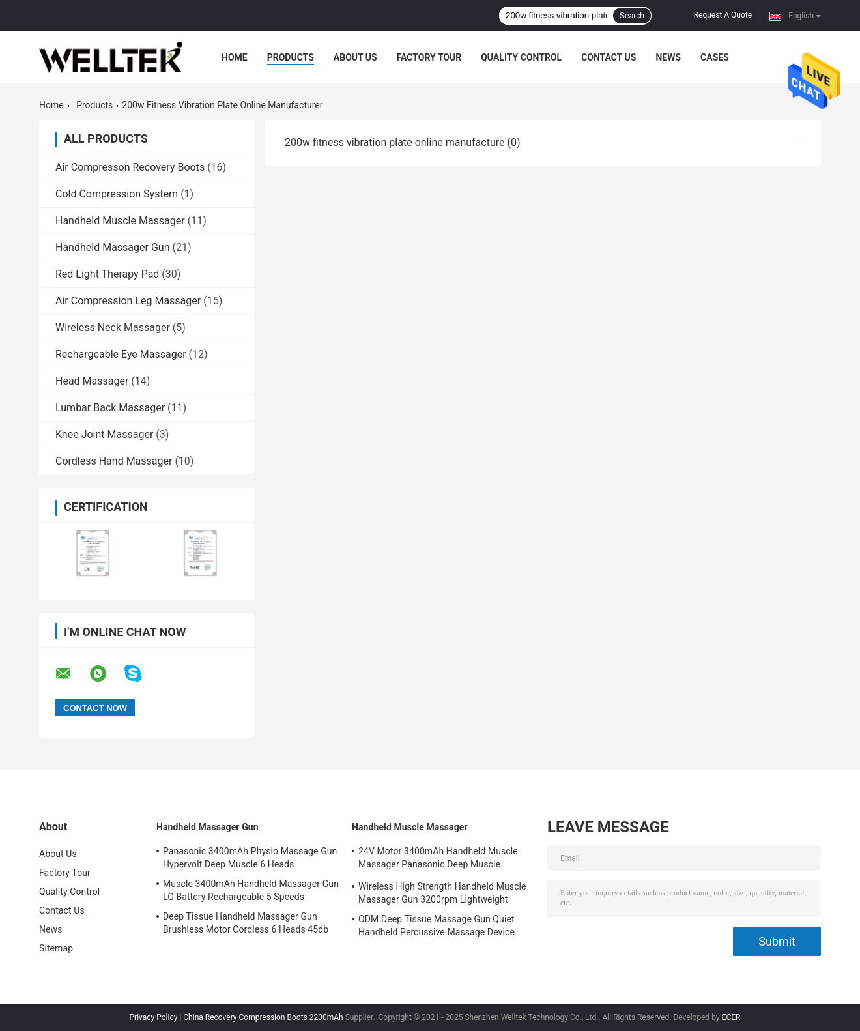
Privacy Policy (154, 1017)
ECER (731, 1017)
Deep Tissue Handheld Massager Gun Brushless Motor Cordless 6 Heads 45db (245, 923)
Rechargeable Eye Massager (120, 354)
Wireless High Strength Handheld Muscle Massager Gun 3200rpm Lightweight (442, 893)
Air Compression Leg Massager (128, 301)
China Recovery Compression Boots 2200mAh (263, 1017)
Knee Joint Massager (104, 434)
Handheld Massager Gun (112, 247)
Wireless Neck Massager (112, 327)
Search (632, 15)
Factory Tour (429, 57)
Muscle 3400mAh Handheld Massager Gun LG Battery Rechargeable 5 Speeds (251, 890)
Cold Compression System (116, 194)
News (668, 57)
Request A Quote (723, 15)
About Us (355, 57)
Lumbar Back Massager (110, 407)
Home (235, 57)
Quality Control (521, 57)
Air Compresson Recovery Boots (130, 167)
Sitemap (56, 948)
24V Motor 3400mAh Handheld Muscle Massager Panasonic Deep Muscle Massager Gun (438, 859)
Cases (714, 57)
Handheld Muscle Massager (120, 220)
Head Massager (91, 381)
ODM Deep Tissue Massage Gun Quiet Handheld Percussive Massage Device (436, 925)
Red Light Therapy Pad (107, 274)
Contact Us (608, 57)
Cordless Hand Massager (113, 461)
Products (290, 57)
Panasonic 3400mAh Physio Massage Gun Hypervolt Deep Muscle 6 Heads (250, 857)
